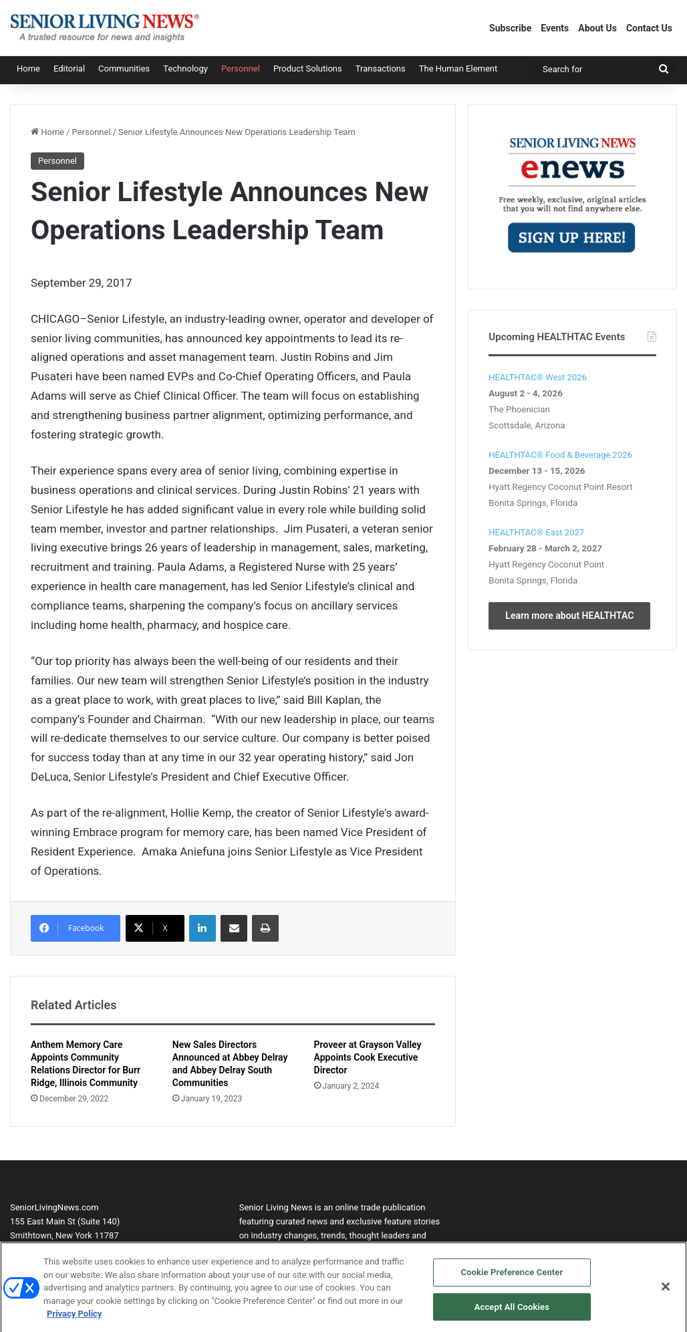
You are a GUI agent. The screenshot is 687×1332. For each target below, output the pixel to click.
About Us (597, 28)
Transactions (381, 68)
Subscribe (510, 28)
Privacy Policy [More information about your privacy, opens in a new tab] (74, 1318)
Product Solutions (307, 68)
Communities (124, 68)
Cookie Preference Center (511, 1277)
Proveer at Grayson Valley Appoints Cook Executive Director (368, 1057)
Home (28, 68)
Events (555, 28)
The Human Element (458, 68)
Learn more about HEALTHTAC (569, 615)
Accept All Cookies (511, 1312)
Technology (185, 68)
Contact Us (649, 28)
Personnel (240, 68)
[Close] (665, 1291)
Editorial (69, 68)
